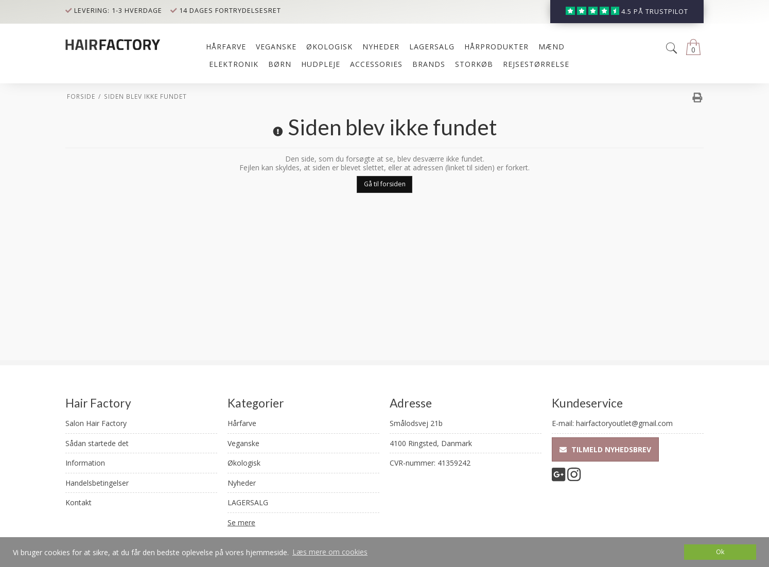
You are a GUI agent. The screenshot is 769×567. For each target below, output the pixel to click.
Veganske (243, 443)
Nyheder (242, 483)
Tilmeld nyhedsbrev (605, 449)
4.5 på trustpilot (654, 11)
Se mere (241, 522)
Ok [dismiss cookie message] (720, 551)
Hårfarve (242, 423)
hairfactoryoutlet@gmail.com (624, 423)
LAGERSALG (248, 502)
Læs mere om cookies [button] (330, 552)
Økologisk (244, 463)
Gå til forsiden (385, 184)
